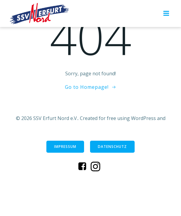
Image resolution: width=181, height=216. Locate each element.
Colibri (90, 126)
